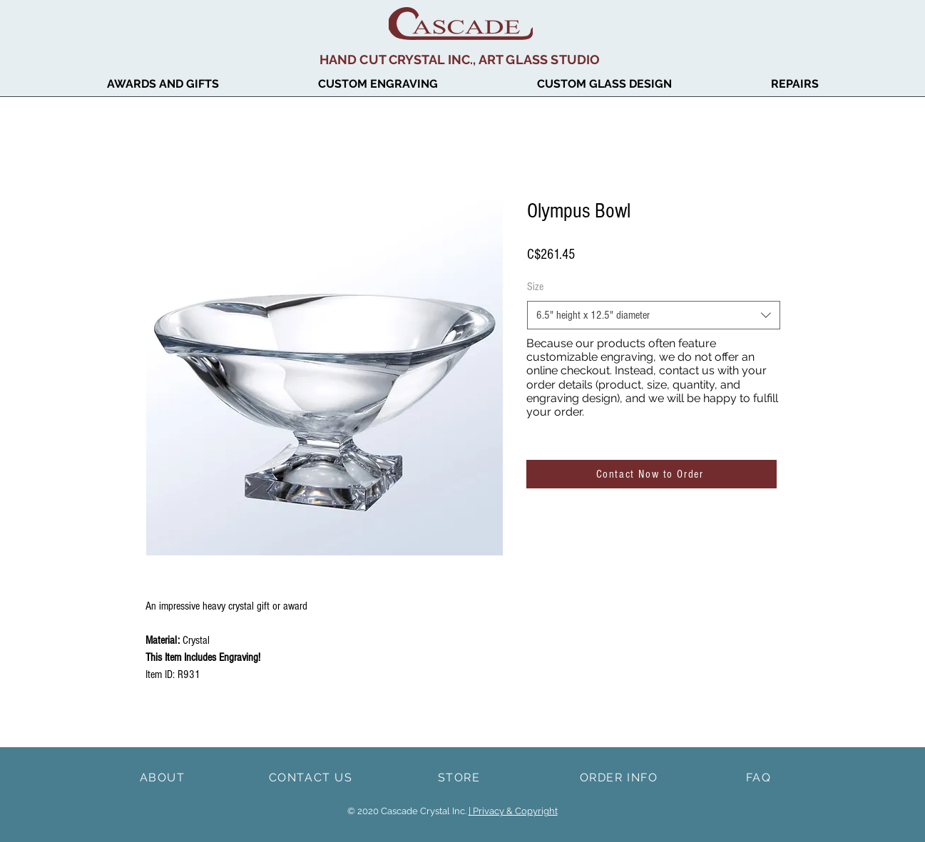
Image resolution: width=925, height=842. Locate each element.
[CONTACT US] (312, 777)
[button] (163, 84)
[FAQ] (760, 777)
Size (535, 286)
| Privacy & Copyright (513, 811)
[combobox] (653, 315)
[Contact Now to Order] (651, 474)
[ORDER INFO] (620, 777)
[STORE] (460, 777)
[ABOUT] (164, 777)
